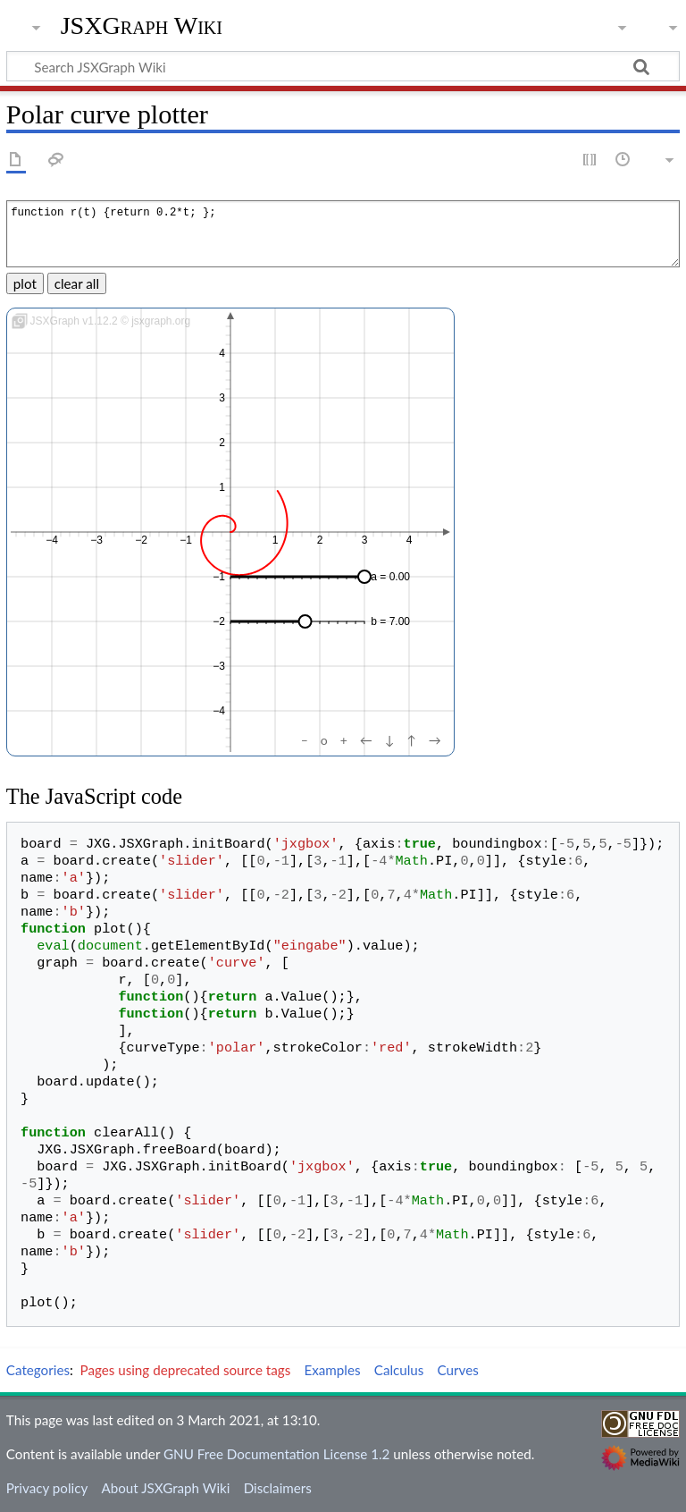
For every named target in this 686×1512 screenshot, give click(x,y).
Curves (458, 1370)
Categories (38, 1370)
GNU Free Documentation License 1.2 (276, 1454)
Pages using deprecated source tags (185, 1370)
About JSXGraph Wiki (165, 1488)
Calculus (399, 1370)
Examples (332, 1370)
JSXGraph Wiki (141, 25)
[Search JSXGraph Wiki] (343, 66)
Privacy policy (47, 1488)
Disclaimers (278, 1488)
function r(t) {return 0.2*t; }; (343, 233)
